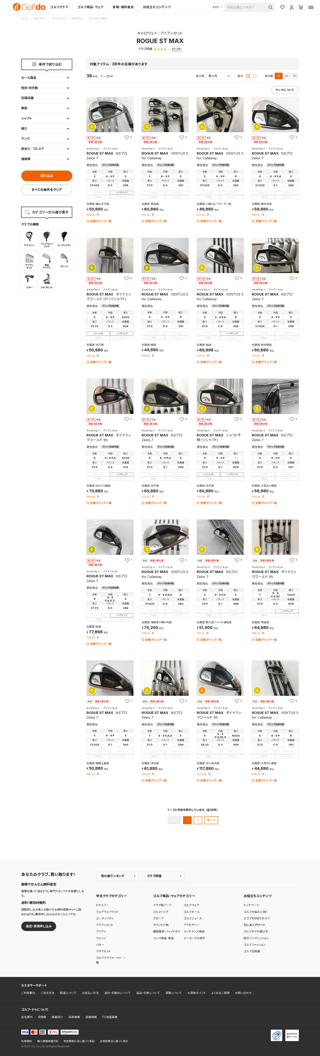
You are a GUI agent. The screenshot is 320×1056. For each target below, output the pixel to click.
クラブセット (103, 951)
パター (100, 944)
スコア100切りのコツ (257, 918)
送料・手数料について (117, 993)
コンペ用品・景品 (163, 938)
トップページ (251, 905)
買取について (174, 993)
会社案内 (27, 1017)
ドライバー (102, 905)
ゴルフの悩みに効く (256, 911)
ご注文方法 (47, 993)
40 (286, 75)
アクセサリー (191, 925)
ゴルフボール (192, 911)
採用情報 (74, 1017)
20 (278, 75)
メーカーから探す (194, 938)
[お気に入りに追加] (127, 137)
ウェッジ (101, 938)
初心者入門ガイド (254, 925)
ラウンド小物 (161, 925)
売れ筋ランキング (112, 876)
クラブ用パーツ (162, 905)
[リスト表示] (255, 76)
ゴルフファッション (255, 944)
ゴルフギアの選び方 (256, 931)
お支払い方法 (90, 993)
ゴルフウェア (191, 905)
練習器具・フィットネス (166, 931)
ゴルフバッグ (160, 911)
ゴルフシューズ (193, 918)
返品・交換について (148, 993)
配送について (68, 993)
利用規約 (26, 1041)
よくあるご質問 (220, 993)
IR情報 (42, 1017)
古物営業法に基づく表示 (114, 1041)
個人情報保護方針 (47, 1041)
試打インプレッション (256, 938)
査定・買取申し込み (39, 926)
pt (91, 215)
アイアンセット (104, 925)
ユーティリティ (105, 918)
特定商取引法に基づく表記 (78, 1041)
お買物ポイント (197, 993)
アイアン (101, 931)
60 (295, 75)
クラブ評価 (154, 876)
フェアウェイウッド (107, 911)
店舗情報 (91, 1017)
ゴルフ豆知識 (252, 951)
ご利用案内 (28, 993)
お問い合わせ (243, 993)
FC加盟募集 (110, 1017)
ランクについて (285, 89)
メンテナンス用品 (194, 931)
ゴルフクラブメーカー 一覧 (111, 960)
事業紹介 (57, 1017)
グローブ (158, 918)
